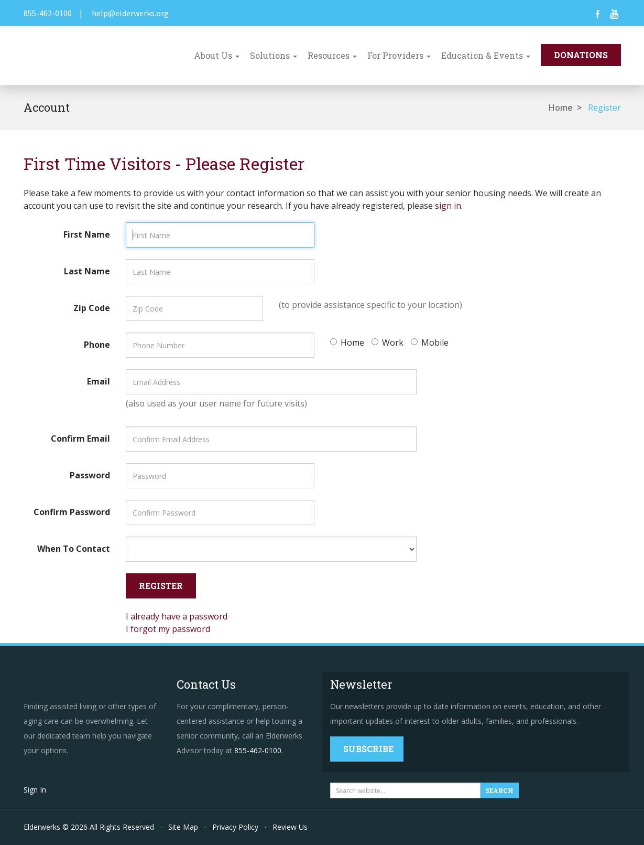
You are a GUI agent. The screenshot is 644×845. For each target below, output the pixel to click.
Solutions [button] (273, 55)
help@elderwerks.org (130, 13)
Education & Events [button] (485, 55)
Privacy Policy (235, 827)
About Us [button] (216, 55)
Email (98, 381)
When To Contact (73, 548)
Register (604, 107)
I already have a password (176, 616)
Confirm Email (80, 438)
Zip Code (91, 308)
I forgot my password (168, 629)
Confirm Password (72, 512)
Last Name (87, 271)
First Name (86, 234)
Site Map (183, 827)
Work (387, 342)
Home (561, 107)
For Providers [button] (399, 55)
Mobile (430, 342)
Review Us (290, 827)
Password (90, 475)
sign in (448, 205)
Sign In (35, 790)
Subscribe (368, 748)
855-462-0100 (48, 13)
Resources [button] (332, 55)
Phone (97, 344)
